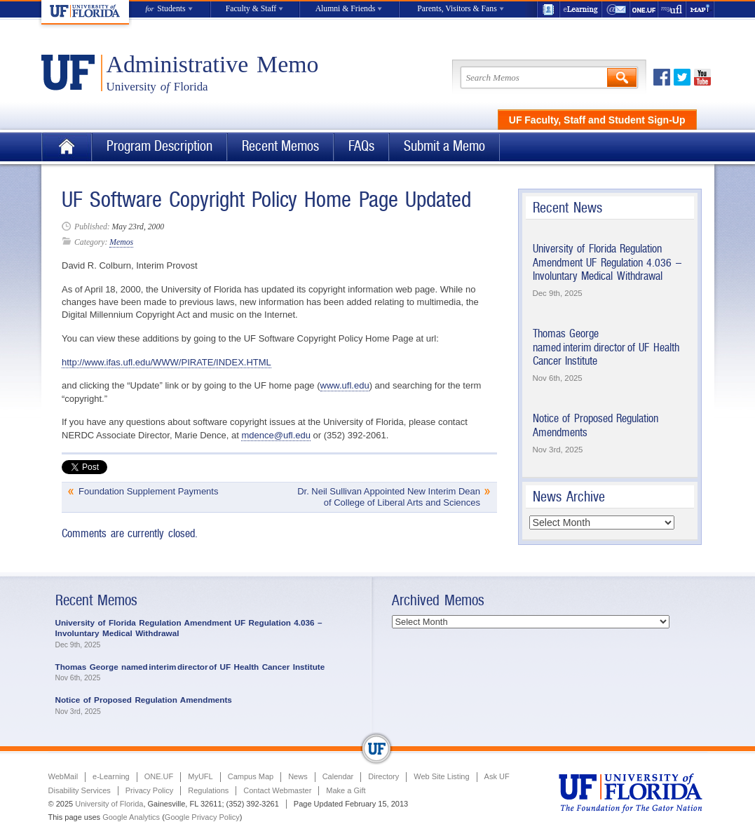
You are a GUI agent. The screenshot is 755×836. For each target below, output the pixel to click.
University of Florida (109, 804)
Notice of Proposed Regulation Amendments (143, 699)
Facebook (661, 77)
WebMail (616, 9)
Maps (700, 9)
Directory (383, 776)
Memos (121, 242)
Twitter (682, 77)
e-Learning (581, 9)
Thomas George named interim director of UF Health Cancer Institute (606, 347)
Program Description (159, 146)
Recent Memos (280, 146)
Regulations (208, 790)
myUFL (672, 9)
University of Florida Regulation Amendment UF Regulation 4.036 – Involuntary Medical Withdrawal (607, 262)
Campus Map (250, 776)
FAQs (361, 146)
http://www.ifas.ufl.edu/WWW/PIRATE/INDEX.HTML (166, 362)
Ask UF (497, 776)
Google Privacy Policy (202, 817)
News (298, 776)
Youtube (702, 77)
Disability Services (79, 790)
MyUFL (200, 776)
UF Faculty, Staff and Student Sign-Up (597, 120)
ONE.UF (644, 9)
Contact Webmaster (277, 790)
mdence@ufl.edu (275, 435)
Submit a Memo (444, 146)
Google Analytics (131, 817)
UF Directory (548, 9)
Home (66, 147)
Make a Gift (345, 790)
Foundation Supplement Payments (148, 491)
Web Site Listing (441, 776)
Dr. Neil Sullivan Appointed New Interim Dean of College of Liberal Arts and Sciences (388, 497)
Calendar (338, 776)
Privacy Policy (149, 790)
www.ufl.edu (344, 385)
